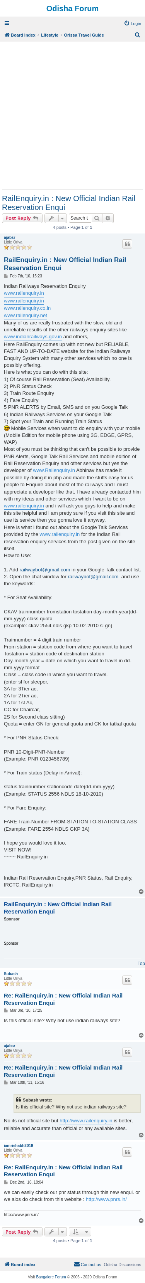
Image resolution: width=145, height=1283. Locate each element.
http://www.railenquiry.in (86, 1120)
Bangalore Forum (51, 1277)
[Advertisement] (72, 115)
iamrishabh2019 (18, 1146)
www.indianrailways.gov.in (33, 336)
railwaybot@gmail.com (44, 570)
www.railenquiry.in (24, 293)
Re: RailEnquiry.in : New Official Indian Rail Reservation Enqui (63, 999)
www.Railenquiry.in (54, 470)
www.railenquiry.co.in (27, 308)
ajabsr (9, 237)
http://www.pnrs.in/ (106, 1199)
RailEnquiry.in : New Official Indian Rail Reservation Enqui (68, 203)
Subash (11, 974)
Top (141, 963)
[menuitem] (132, 23)
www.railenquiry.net (25, 315)
